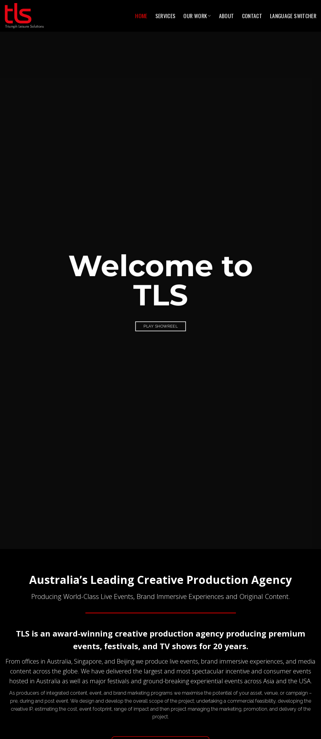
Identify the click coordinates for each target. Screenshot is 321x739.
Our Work (197, 16)
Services (165, 16)
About (226, 16)
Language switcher (293, 16)
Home (141, 16)
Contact (252, 16)
